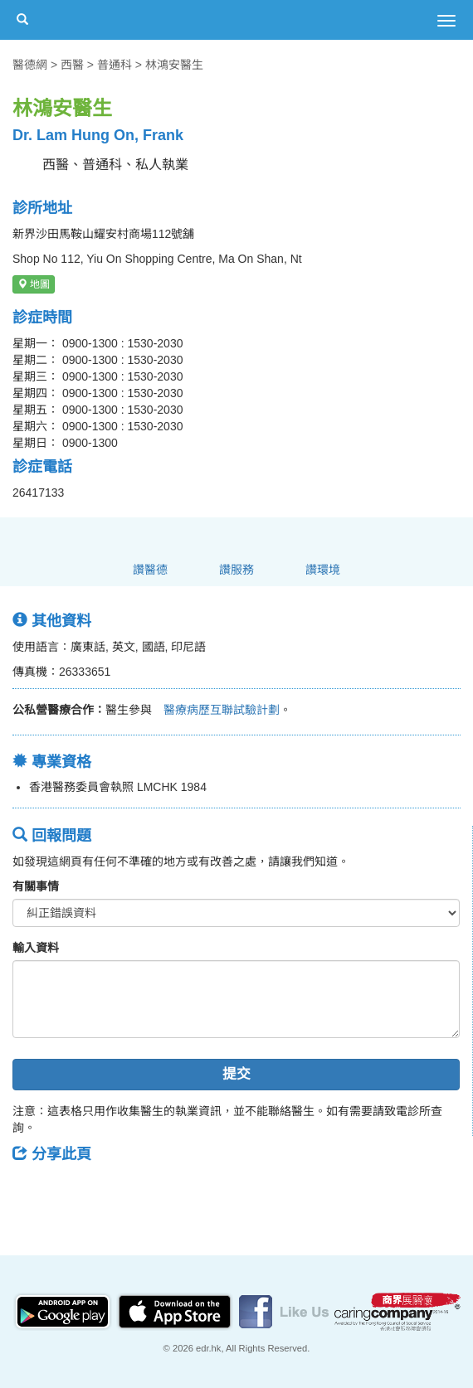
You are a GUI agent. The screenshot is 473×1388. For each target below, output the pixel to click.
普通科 (114, 64)
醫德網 (29, 64)
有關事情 (35, 886)
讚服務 (236, 569)
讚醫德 (150, 569)
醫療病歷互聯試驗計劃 (216, 709)
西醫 (72, 64)
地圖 (33, 284)
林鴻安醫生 (174, 64)
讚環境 (322, 569)
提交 (236, 1074)
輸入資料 (35, 947)
